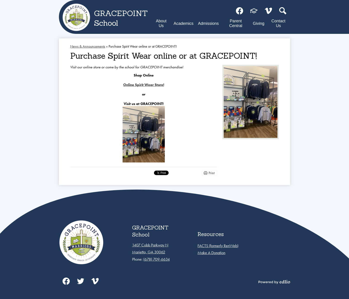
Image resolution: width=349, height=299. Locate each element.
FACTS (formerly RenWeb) (218, 245)
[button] (161, 24)
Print (211, 173)
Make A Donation (211, 252)
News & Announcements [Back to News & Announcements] (87, 46)
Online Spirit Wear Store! (143, 84)
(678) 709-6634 (156, 259)
